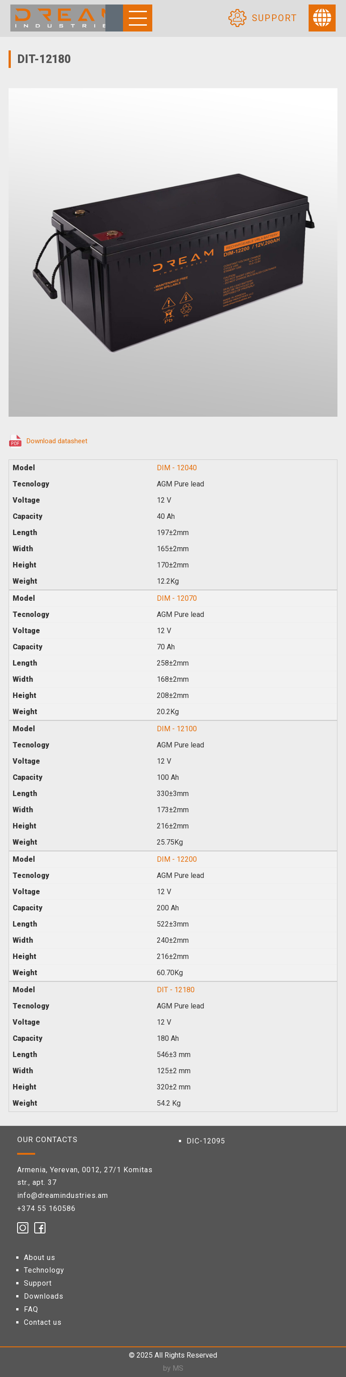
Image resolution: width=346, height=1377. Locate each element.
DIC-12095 (206, 1141)
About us (39, 1257)
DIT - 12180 (176, 990)
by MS (173, 1368)
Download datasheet (57, 441)
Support (38, 1283)
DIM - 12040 (177, 468)
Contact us (43, 1322)
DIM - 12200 (177, 859)
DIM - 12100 (177, 728)
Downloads (44, 1296)
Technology (44, 1270)
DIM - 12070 (177, 598)
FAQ (31, 1309)
